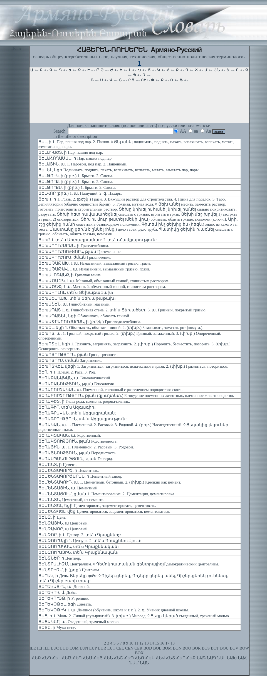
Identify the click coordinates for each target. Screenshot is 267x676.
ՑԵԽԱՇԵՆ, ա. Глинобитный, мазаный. (74, 304)
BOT (215, 648)
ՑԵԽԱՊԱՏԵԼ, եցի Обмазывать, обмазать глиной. (84, 316)
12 (141, 643)
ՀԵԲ (36, 658)
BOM (167, 648)
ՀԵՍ (150, 658)
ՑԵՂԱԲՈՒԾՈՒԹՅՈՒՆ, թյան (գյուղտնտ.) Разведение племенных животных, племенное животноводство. (136, 395)
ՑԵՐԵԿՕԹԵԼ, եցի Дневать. (65, 604)
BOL (157, 648)
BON (177, 648)
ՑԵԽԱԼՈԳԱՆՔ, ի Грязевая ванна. (70, 275)
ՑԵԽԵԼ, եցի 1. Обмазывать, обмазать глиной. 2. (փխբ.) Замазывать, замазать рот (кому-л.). (121, 327)
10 (131, 643)
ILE (32, 648)
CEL (120, 648)
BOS (206, 648)
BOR (196, 648)
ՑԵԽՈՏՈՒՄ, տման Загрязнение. (70, 360)
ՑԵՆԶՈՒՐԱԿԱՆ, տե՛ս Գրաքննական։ (78, 546)
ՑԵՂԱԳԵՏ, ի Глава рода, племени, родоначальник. (84, 401)
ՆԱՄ (134, 663)
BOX (139, 653)
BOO (186, 648)
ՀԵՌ (139, 658)
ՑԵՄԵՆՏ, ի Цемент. (57, 464)
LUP (93, 648)
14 (152, 643)
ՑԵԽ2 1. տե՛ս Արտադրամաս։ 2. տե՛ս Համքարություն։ (97, 240)
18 (172, 643)
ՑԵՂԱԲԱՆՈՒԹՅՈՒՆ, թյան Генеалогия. (76, 384)
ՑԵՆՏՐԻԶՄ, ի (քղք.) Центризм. (69, 570)
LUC (55, 648)
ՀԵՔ (191, 658)
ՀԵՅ (98, 658)
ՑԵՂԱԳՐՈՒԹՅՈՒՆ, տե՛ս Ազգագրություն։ (82, 419)
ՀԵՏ (170, 658)
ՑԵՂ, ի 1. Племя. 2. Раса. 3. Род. (67, 372)
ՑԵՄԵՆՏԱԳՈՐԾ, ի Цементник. (68, 470)
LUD (64, 648)
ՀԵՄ (87, 658)
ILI (39, 648)
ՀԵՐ (180, 658)
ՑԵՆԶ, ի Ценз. (52, 517)
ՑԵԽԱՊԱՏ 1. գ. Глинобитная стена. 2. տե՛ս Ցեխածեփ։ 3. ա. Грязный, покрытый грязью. (122, 310)
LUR (102, 648)
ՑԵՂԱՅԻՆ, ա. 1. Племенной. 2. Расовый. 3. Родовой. (86, 447)
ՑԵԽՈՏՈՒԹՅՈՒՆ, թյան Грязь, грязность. (78, 354)
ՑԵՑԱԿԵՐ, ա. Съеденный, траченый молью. (79, 621)
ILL (46, 648)
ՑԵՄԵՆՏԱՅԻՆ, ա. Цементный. (68, 488)
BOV (234, 648)
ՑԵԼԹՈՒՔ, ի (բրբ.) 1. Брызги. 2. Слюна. (75, 181)
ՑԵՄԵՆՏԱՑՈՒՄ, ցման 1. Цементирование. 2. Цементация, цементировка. (106, 494)
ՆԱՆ (144, 663)
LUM (74, 648)
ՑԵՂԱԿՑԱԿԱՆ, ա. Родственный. (69, 435)
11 (136, 643)
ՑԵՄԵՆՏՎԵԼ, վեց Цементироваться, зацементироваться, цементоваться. (104, 511)
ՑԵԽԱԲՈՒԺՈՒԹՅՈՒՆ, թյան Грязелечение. (80, 251)
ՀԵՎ (160, 658)
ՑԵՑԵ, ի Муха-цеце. (57, 627)
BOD (148, 648)
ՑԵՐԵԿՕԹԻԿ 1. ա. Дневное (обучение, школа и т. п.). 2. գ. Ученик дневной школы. (113, 610)
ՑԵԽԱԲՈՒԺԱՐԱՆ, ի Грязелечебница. (73, 245)
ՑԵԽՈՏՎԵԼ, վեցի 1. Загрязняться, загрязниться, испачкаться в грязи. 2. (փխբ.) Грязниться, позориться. (133, 366)
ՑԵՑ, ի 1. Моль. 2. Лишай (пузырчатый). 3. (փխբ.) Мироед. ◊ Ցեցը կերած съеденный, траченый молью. (134, 616)
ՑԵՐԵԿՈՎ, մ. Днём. (57, 592)
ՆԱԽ (232, 658)
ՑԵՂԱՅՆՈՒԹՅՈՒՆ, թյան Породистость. (77, 453)
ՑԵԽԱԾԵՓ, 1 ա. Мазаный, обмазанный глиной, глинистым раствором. (102, 286)
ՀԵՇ (118, 658)
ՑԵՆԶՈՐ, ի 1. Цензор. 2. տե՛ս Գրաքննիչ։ (80, 535)
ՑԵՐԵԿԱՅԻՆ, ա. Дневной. (64, 586)
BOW (244, 648)
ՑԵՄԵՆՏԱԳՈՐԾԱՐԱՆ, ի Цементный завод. (80, 476)
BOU (224, 648)
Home (16, 48)
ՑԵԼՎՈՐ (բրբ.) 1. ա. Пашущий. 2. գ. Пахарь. (80, 193)
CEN (129, 648)
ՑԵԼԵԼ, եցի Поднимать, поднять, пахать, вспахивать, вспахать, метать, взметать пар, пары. (119, 170)
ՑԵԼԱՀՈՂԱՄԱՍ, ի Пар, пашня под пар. (75, 158)
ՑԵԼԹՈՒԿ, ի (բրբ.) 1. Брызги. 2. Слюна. (75, 176)
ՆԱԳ (201, 658)
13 (147, 643)
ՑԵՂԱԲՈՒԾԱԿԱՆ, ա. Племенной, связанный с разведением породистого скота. (110, 389)
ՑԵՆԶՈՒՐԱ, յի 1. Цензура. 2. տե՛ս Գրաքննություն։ (90, 540)
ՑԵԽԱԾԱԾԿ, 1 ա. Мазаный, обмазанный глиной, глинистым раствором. (103, 281)
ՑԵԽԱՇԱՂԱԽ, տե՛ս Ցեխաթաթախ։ (77, 298)
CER (138, 648)
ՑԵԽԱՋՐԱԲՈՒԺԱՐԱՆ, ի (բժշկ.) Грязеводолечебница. (89, 321)
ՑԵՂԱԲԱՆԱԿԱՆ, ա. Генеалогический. (74, 378)
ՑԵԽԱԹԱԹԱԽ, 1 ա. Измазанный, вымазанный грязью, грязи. (94, 263)
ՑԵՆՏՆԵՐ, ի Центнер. (59, 558)
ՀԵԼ (56, 658)
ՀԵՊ (129, 658)
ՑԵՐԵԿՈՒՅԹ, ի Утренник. (63, 598)
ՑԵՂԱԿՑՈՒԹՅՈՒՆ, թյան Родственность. (78, 441)
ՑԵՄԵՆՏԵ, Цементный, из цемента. (71, 499)
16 (162, 643)
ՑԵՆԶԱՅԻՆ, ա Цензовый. (63, 523)
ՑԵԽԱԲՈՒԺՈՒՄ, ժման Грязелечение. (74, 257)
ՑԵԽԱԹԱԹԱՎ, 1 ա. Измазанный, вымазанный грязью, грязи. (94, 269)
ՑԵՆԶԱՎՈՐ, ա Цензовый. (63, 529)
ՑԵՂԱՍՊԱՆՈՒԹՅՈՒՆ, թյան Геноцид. (75, 459)
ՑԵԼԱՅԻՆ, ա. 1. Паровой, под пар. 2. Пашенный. (82, 164)
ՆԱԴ (211, 658)
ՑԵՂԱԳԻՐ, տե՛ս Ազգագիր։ (67, 407)
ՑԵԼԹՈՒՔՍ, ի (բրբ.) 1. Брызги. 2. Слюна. (77, 187)
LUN (84, 648)
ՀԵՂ (77, 658)
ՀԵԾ (66, 658)
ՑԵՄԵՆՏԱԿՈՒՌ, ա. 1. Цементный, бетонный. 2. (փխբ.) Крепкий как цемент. (109, 482)
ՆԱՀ (242, 658)
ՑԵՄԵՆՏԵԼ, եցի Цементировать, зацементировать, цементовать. (97, 505)
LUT (111, 648)
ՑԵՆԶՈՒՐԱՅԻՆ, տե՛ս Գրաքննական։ (78, 552)
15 (157, 643)
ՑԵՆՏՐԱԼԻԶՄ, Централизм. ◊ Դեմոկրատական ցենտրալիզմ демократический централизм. (128, 564)
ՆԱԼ (221, 658)
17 (167, 643)
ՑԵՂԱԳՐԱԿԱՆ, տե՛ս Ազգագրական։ (77, 413)
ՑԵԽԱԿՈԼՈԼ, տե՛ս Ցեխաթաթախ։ (75, 292)
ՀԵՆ (108, 658)
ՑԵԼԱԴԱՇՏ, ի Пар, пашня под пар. (70, 152)
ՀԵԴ (46, 658)
